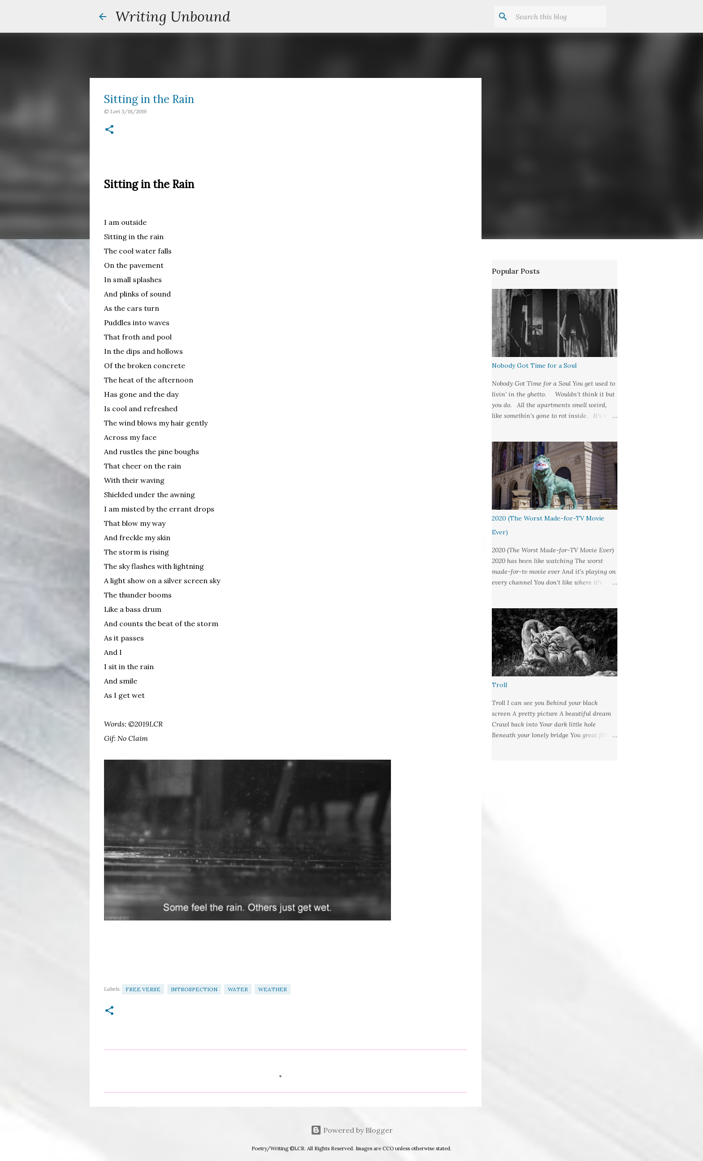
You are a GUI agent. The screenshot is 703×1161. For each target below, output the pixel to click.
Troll (499, 685)
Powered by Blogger (352, 1130)
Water (238, 989)
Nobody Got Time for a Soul (534, 365)
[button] (109, 130)
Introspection (194, 989)
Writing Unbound (172, 16)
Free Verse (143, 989)
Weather (272, 989)
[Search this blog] (559, 16)
